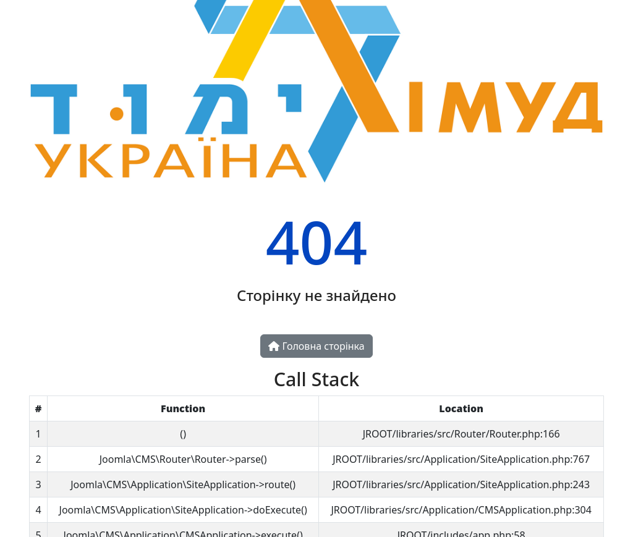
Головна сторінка (316, 346)
